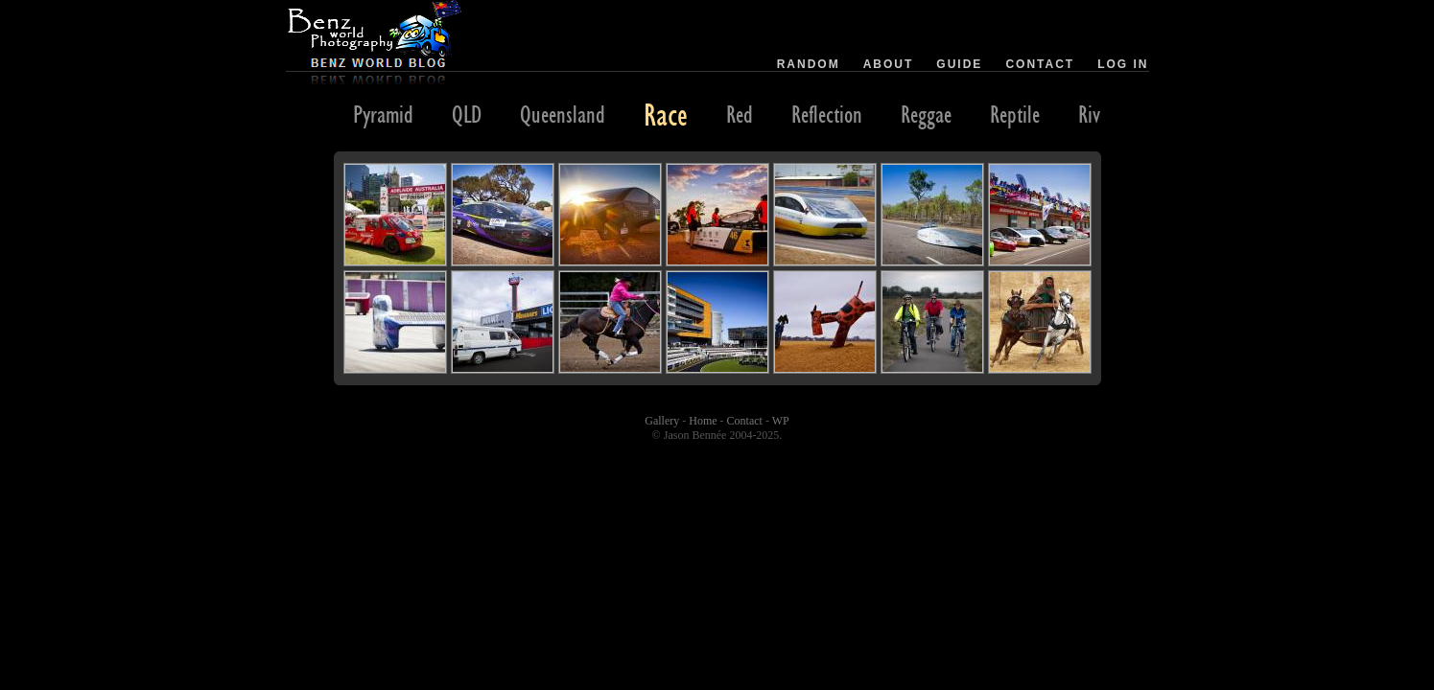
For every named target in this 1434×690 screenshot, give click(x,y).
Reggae (926, 114)
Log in (1122, 64)
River (1096, 114)
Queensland (562, 114)
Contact (1039, 64)
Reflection (826, 114)
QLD (467, 114)
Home (703, 420)
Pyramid (383, 114)
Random (808, 64)
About (888, 64)
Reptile (1015, 114)
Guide (959, 64)
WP (780, 420)
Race (666, 114)
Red (739, 114)
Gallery (662, 420)
